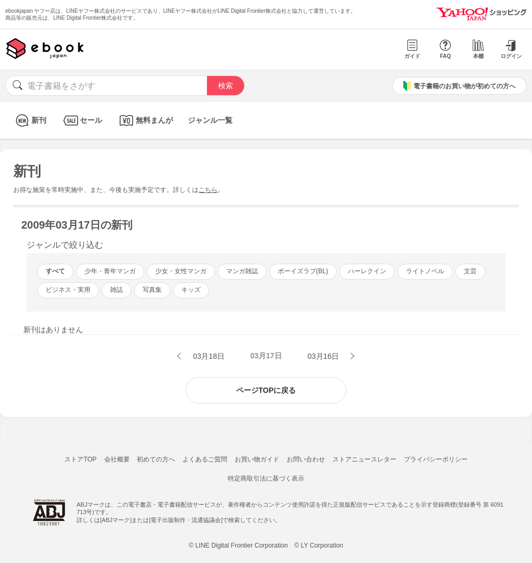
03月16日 (324, 356)
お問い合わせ (306, 459)
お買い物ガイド (257, 459)
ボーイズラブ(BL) (303, 271)
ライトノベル (425, 271)
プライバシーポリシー (436, 459)
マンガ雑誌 (242, 271)
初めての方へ (156, 459)
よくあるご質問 (204, 459)
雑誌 (116, 289)
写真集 (152, 289)
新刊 (29, 120)
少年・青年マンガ (110, 271)
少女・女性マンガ (180, 271)
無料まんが (145, 120)
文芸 (470, 271)
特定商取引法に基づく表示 (266, 478)
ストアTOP (80, 459)
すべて (55, 271)
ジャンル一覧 (210, 120)
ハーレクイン (367, 271)
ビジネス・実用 (68, 289)
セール (81, 120)
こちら (208, 190)
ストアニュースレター (364, 459)
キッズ (191, 289)
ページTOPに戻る (266, 390)
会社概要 (117, 459)
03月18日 (208, 356)
